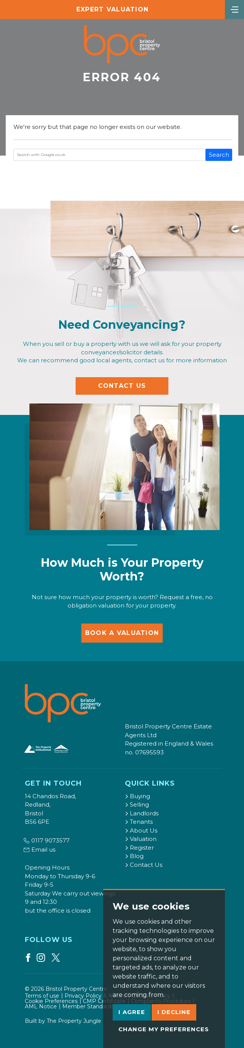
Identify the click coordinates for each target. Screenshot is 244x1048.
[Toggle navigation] (234, 9)
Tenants (139, 821)
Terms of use (42, 995)
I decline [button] (174, 1012)
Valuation (141, 838)
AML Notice (41, 1006)
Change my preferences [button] (163, 1029)
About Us (141, 830)
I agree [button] (131, 1012)
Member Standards (88, 1006)
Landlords (141, 813)
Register (139, 847)
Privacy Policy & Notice (95, 995)
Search (219, 154)
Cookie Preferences (51, 1001)
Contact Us (122, 385)
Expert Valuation (112, 9)
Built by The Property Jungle (63, 1020)
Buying (137, 796)
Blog (134, 856)
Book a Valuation (122, 633)
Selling (137, 804)
